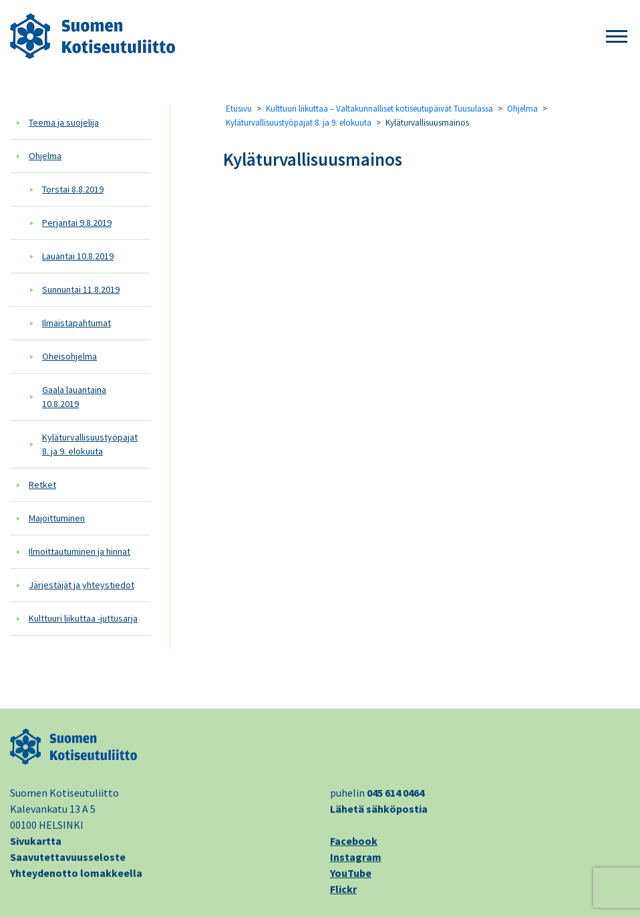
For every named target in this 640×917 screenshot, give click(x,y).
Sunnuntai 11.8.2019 (81, 289)
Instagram (355, 857)
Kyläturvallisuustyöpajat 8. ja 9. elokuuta (90, 444)
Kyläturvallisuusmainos (312, 159)
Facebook (353, 840)
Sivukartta (35, 840)
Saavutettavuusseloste (68, 857)
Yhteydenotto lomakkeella (76, 873)
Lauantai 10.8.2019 (78, 256)
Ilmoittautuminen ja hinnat (79, 551)
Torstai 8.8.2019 (73, 189)
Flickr (343, 889)
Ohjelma (45, 156)
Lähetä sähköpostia (379, 808)
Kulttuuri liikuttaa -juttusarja (83, 618)
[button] (616, 37)
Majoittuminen (57, 518)
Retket (42, 485)
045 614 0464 (395, 792)
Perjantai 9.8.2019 (77, 223)
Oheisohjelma (69, 356)
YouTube (350, 873)
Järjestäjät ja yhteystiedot (81, 585)
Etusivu (239, 108)
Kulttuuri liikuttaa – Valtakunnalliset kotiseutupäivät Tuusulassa (379, 108)
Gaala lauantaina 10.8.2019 (74, 397)
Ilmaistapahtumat (76, 323)
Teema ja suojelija (64, 122)
